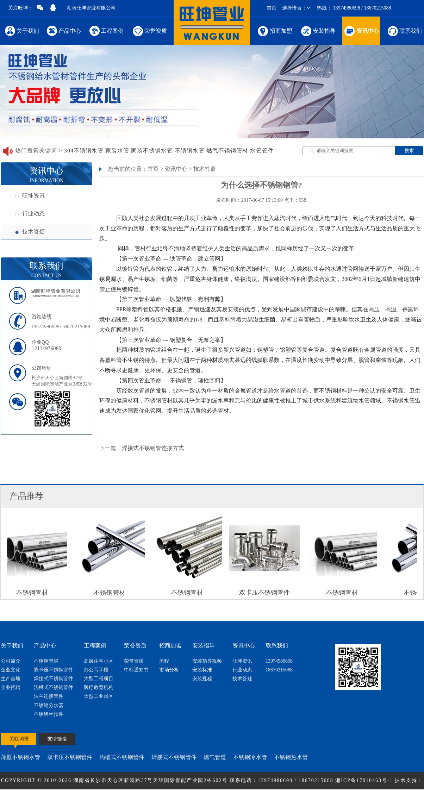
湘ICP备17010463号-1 (365, 780)
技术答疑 (30, 231)
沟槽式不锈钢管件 (53, 687)
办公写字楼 (96, 669)
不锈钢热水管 (291, 757)
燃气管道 (215, 757)
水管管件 (262, 151)
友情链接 (57, 739)
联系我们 (404, 30)
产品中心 (64, 30)
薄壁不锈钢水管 (20, 757)
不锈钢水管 (190, 151)
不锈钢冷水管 (250, 757)
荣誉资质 (149, 30)
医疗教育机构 (98, 687)
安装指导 (318, 30)
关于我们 (22, 30)
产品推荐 (26, 496)
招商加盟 (274, 30)
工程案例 (106, 30)
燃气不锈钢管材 (227, 151)
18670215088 (279, 669)
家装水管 (117, 151)
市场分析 (169, 669)
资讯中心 (361, 30)
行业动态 (30, 214)
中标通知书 (136, 669)
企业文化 (10, 669)
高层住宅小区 (98, 661)
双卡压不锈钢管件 (53, 669)
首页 (271, 8)
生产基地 (10, 678)
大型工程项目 (98, 678)
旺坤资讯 (30, 196)
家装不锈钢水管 (152, 151)
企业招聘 (10, 687)
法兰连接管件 (48, 696)
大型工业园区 (98, 696)
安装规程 (202, 678)
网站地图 (224, 798)
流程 (164, 661)
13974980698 (279, 661)
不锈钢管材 (46, 661)
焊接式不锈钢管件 (53, 678)
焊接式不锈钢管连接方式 (153, 448)
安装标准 (202, 669)
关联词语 (19, 739)
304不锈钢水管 (84, 151)
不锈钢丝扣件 (48, 714)
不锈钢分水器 (48, 705)
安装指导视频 (207, 661)
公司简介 (10, 661)
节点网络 (199, 798)
